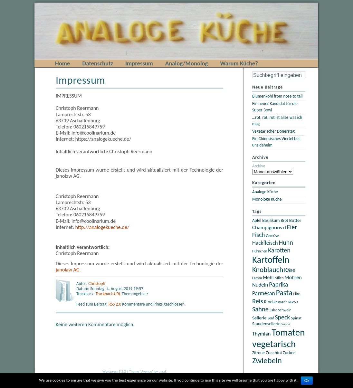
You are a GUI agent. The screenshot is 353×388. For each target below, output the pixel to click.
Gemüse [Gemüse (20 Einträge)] (272, 235)
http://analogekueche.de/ (102, 227)
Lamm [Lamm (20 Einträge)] (257, 278)
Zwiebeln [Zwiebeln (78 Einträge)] (267, 360)
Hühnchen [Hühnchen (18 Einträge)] (259, 251)
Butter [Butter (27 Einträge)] (295, 220)
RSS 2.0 (115, 304)
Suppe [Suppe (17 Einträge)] (285, 324)
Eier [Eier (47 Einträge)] (292, 227)
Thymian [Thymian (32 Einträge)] (261, 333)
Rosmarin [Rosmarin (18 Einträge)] (280, 302)
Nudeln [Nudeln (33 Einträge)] (260, 284)
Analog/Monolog (186, 63)
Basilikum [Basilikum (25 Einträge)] (271, 220)
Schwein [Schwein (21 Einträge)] (284, 310)
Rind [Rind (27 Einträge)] (268, 302)
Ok (306, 380)
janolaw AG (68, 270)
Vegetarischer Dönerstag (273, 131)
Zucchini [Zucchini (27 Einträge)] (274, 352)
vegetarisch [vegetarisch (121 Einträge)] (274, 344)
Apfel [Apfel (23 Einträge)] (256, 220)
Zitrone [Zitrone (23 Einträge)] (258, 352)
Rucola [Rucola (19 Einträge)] (293, 302)
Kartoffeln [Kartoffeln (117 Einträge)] (270, 259)
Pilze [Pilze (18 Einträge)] (296, 294)
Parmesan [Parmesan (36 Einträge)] (263, 293)
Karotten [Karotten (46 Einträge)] (279, 250)
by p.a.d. (160, 371)
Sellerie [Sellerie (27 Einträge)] (259, 318)
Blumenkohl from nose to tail (277, 96)
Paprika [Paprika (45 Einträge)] (278, 284)
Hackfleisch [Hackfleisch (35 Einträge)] (265, 242)
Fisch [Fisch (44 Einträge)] (258, 235)
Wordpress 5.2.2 (114, 371)
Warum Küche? (239, 63)
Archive (258, 166)
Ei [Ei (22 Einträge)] (284, 227)
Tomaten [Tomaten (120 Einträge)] (288, 332)
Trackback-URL (108, 294)
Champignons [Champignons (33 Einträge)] (267, 227)
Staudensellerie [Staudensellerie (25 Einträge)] (266, 323)
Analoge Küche (265, 191)
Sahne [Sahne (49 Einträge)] (260, 309)
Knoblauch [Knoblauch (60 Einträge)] (267, 269)
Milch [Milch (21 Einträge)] (278, 277)
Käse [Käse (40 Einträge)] (289, 270)
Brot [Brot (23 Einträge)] (284, 220)
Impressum (139, 63)
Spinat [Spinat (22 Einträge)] (296, 318)
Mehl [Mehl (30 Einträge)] (268, 277)
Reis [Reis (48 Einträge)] (257, 301)
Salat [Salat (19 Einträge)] (273, 310)
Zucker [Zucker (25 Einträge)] (289, 352)
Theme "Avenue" (141, 371)
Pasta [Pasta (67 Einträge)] (284, 292)
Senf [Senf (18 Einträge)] (271, 318)
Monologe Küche (266, 199)
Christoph (96, 283)
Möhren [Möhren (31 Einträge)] (293, 277)
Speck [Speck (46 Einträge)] (282, 317)
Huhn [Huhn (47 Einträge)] (286, 242)
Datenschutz (97, 63)
